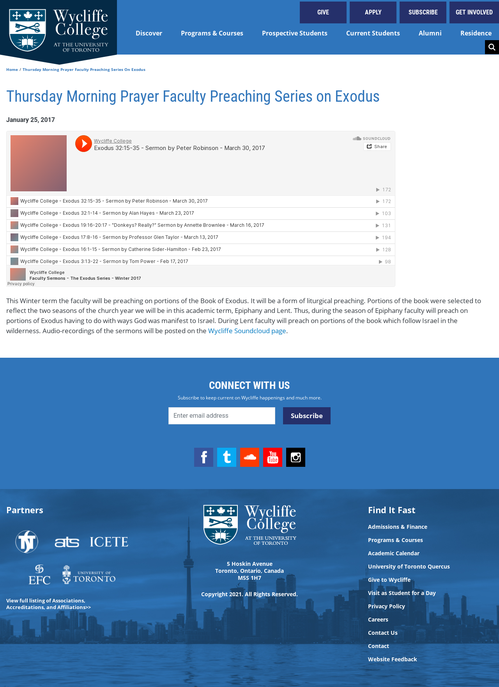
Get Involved (474, 12)
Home (12, 69)
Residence (476, 33)
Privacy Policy (386, 606)
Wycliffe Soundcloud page (247, 330)
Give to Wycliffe (389, 580)
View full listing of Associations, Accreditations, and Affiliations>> (48, 604)
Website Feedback (392, 659)
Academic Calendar (393, 553)
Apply (373, 12)
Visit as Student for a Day (402, 593)
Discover (149, 33)
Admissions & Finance (397, 527)
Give (323, 12)
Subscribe (423, 12)
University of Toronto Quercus (409, 566)
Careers (378, 619)
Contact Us (383, 633)
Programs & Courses (212, 33)
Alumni (430, 33)
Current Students (373, 33)
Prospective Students (294, 33)
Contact (378, 646)
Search (492, 47)
